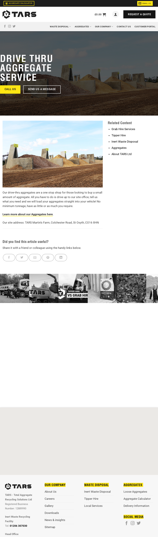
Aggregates (83, 26)
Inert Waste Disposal (125, 141)
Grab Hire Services (123, 129)
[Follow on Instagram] (9, 26)
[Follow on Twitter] (14, 26)
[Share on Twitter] (22, 257)
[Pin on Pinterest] (48, 257)
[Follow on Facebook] (4, 26)
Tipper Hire (119, 135)
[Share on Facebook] (9, 257)
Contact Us (124, 26)
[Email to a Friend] (35, 257)
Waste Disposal (60, 26)
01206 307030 (18, 525)
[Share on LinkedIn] (61, 257)
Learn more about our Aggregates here (28, 214)
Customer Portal (145, 26)
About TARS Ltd (122, 154)
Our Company (104, 26)
